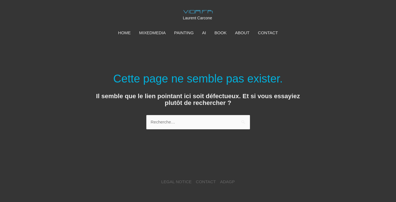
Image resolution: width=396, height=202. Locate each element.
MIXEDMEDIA (152, 32)
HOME (124, 32)
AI (204, 32)
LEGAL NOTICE (176, 181)
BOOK (220, 32)
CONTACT (268, 32)
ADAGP (227, 181)
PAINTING (184, 32)
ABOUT (242, 32)
